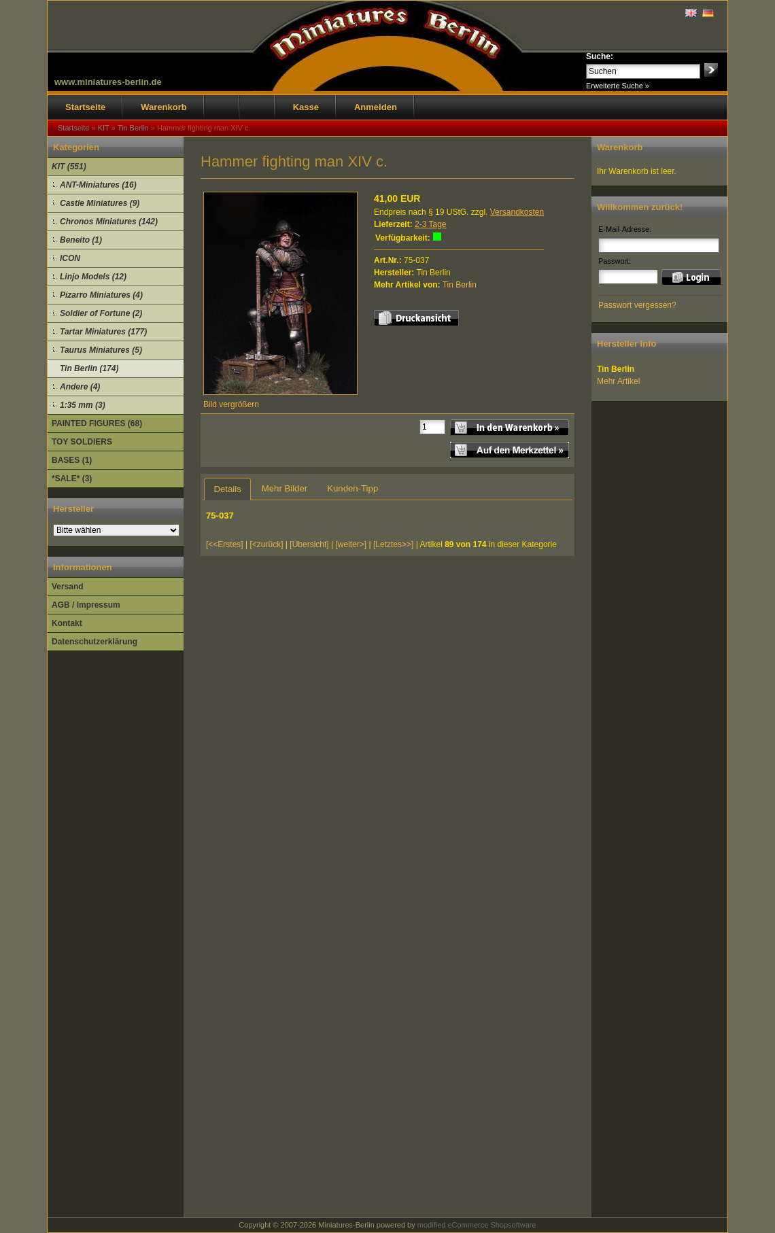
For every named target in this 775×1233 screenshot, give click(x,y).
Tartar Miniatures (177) (103, 331)
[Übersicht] (309, 544)
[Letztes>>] (393, 544)
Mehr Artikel (618, 381)
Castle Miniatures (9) (99, 203)
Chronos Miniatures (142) (109, 221)
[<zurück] (266, 544)
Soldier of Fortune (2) (101, 313)
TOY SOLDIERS (82, 442)
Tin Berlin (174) (89, 368)
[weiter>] (350, 544)
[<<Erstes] (224, 544)
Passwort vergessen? (637, 305)
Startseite (85, 107)
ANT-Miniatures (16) (98, 185)
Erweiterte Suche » (617, 86)
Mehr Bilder (284, 488)
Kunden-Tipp (352, 488)
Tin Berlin (460, 285)
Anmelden (375, 107)
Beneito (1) (81, 240)
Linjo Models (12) (93, 276)
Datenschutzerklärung (94, 641)
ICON (70, 258)
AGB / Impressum (86, 605)
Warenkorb (163, 107)
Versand (68, 586)
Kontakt (67, 623)
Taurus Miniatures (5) (101, 350)
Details (227, 489)
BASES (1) (72, 460)
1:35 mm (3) (82, 405)
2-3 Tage (430, 224)
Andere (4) (80, 387)
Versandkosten (517, 212)
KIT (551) (69, 166)
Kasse (306, 107)
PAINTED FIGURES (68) (97, 423)
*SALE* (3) (72, 478)
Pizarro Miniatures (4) (101, 295)
